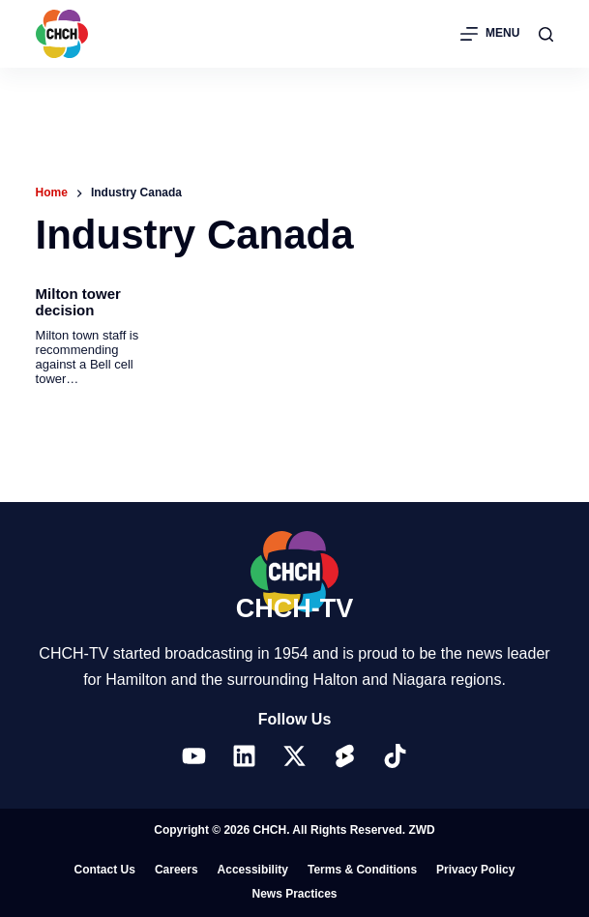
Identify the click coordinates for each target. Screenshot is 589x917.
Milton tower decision (78, 301)
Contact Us (104, 869)
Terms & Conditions (362, 869)
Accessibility (253, 869)
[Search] (546, 34)
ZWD (421, 830)
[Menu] (489, 34)
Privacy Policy (475, 869)
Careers (176, 869)
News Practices (294, 894)
